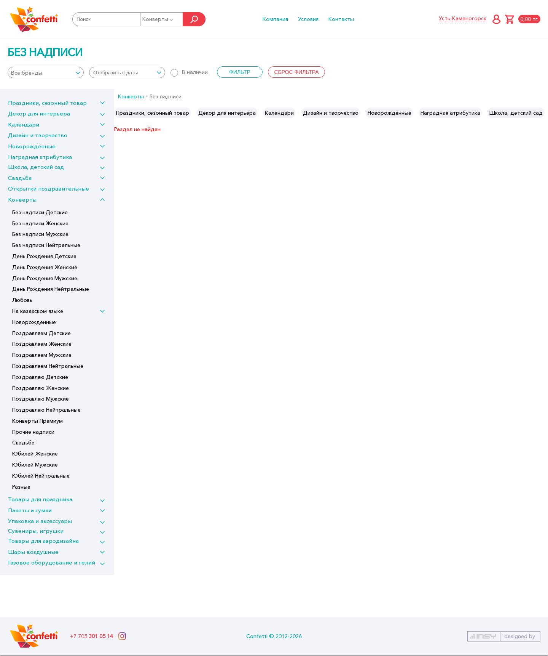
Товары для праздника (40, 499)
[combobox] (46, 72)
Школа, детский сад (36, 166)
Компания (275, 19)
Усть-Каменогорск (462, 18)
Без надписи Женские (40, 223)
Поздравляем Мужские (42, 354)
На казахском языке (37, 311)
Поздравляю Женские (40, 388)
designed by (519, 636)
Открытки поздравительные (48, 188)
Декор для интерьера (39, 113)
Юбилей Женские (35, 453)
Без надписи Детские (40, 212)
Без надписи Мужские (40, 234)
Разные (21, 486)
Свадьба (20, 177)
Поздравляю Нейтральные (46, 409)
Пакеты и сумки (30, 510)
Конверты (158, 19)
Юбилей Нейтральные (41, 475)
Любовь (22, 300)
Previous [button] (120, 112)
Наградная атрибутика (40, 156)
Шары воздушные (33, 551)
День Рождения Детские (44, 256)
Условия (308, 19)
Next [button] (541, 112)
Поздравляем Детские (41, 333)
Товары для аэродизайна (43, 540)
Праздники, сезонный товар (47, 102)
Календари (23, 124)
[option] (152, 112)
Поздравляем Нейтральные (47, 365)
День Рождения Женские (44, 267)
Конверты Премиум (37, 420)
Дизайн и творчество (37, 135)
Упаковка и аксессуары (40, 520)
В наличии (189, 72)
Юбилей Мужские (35, 464)
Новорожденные (32, 146)
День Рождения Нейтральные (50, 288)
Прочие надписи (33, 431)
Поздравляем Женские (42, 343)
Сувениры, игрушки (36, 530)
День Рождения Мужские (44, 278)
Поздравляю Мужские (40, 398)
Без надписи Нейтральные (46, 245)
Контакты (341, 19)
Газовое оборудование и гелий (51, 562)
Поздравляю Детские (40, 377)
